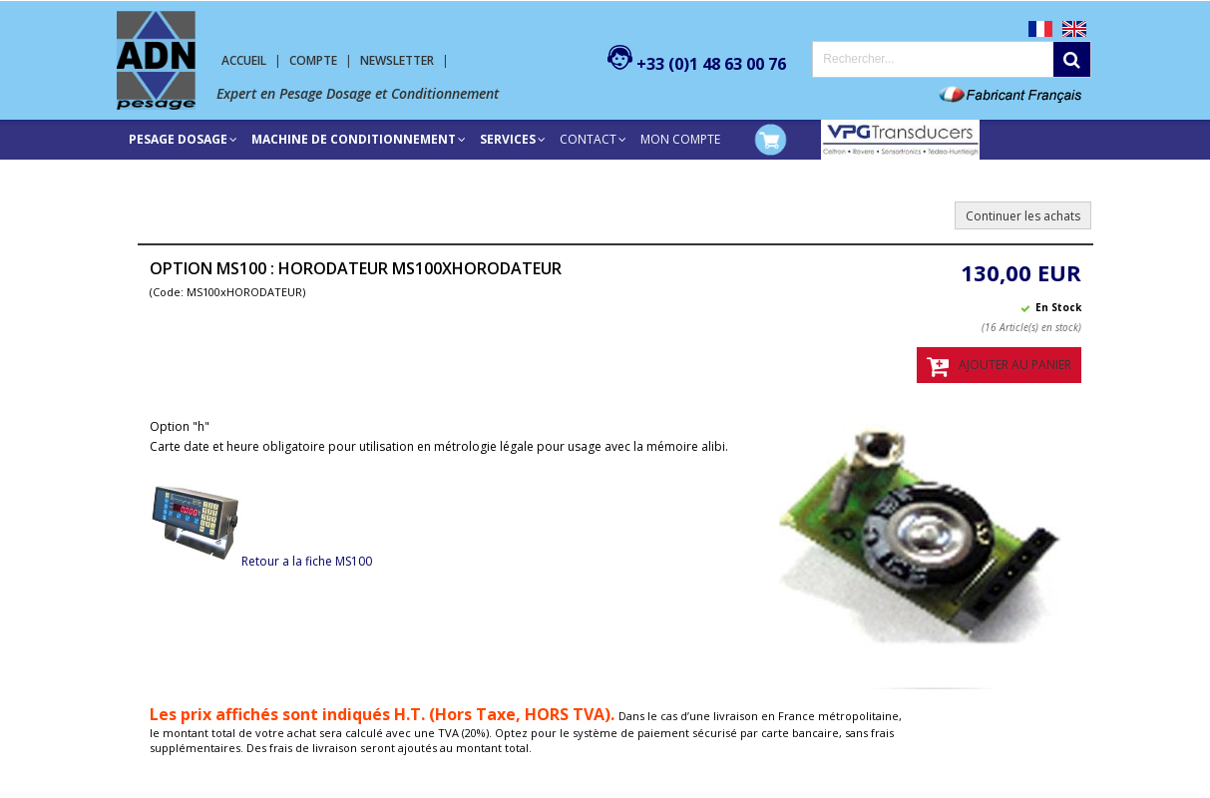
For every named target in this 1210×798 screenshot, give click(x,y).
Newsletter (397, 60)
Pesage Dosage (178, 139)
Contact (588, 139)
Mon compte (680, 139)
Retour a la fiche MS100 (261, 561)
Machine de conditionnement (353, 139)
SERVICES (508, 139)
